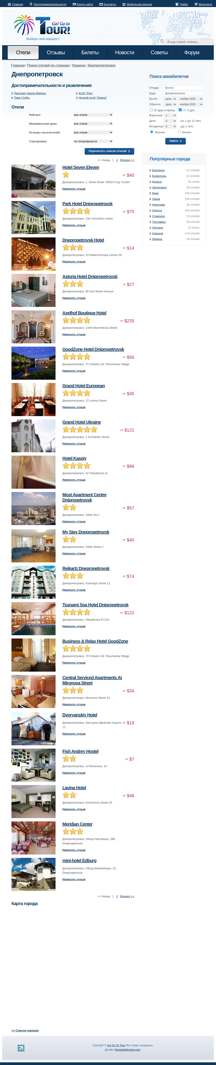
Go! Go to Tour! (44, 25)
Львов (156, 199)
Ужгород (157, 227)
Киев (155, 193)
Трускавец (159, 222)
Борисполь (159, 176)
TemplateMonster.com (127, 1049)
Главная (17, 4)
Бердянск (158, 170)
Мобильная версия (139, 4)
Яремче (157, 239)
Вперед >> (127, 160)
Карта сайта (85, 4)
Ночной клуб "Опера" (93, 97)
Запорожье (159, 187)
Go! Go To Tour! (116, 1045)
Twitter (184, 4)
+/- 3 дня (186, 110)
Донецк (157, 181)
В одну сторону (162, 110)
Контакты (110, 4)
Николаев (158, 204)
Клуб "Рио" (86, 93)
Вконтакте (205, 4)
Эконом (157, 132)
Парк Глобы (22, 97)
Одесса (157, 210)
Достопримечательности (50, 4)
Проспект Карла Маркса (30, 93)
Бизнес (185, 132)
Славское (158, 216)
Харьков (157, 233)
